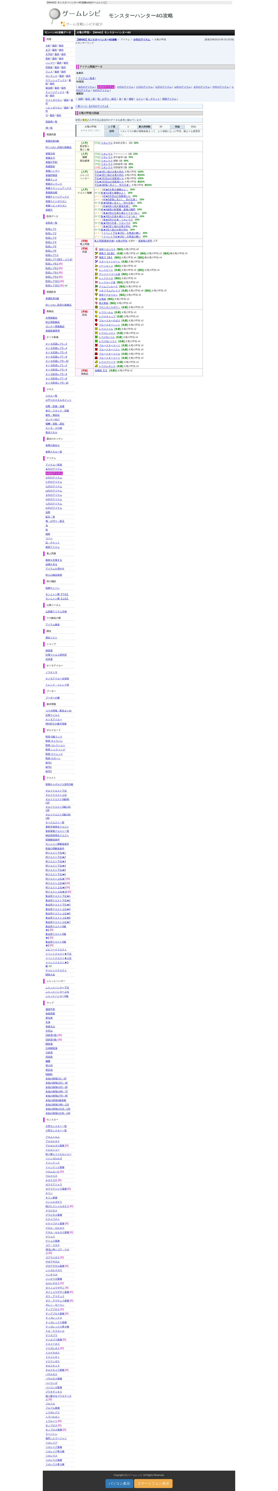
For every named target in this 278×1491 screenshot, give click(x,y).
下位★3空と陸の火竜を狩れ (109, 171)
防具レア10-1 (53, 281)
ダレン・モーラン (55, 1305)
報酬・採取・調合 (55, 423)
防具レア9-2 (52, 277)
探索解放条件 (53, 839)
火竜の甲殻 (121, 240)
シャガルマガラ (54, 1270)
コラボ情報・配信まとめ (58, 710)
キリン (49, 1193)
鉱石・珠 (90, 99)
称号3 (49, 771)
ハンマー (50, 62)
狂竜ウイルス (53, 715)
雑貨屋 (49, 650)
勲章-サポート (53, 758)
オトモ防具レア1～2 (56, 365)
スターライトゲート (109, 261)
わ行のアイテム (101, 90)
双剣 (48, 58)
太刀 (48, 50)
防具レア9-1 (52, 272)
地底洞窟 (50, 1013)
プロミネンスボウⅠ (109, 307)
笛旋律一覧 (51, 121)
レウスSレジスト (108, 341)
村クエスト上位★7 (56, 878)
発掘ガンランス (54, 184)
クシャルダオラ (54, 1202)
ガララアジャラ (54, 1184)
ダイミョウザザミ (55, 1287)
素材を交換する (54, 560)
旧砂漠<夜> (52, 1039)
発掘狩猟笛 (51, 175)
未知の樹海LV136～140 (58, 1113)
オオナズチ (51, 1180)
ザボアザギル (53, 1261)
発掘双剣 (50, 166)
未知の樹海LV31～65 (57, 1087)
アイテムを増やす (55, 568)
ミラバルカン (53, 1416)
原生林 (49, 1018)
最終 (54, 45)
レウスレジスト (107, 333)
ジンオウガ (51, 1274)
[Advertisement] (155, 53)
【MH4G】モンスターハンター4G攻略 (96, 39)
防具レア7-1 (52, 255)
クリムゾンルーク (108, 286)
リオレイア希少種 (55, 1451)
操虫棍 (49, 88)
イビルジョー (53, 1150)
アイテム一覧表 (86, 78)
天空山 (49, 1030)
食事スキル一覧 (54, 451)
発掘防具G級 (52, 298)
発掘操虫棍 (51, 192)
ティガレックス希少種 (57, 1326)
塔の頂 (49, 1065)
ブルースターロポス (109, 320)
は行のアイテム (182, 87)
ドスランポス (53, 1361)
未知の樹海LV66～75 (57, 1091)
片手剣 (49, 54)
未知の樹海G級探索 (56, 1100)
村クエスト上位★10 (56, 891)
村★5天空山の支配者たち (117, 196)
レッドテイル (106, 278)
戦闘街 (49, 1074)
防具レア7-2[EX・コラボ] (59, 259)
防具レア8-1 (52, 263)
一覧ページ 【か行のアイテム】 (92, 106)
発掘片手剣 (51, 162)
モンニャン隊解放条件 (57, 844)
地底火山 (50, 1026)
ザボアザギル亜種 (55, 1266)
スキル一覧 (51, 395)
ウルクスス (51, 1176)
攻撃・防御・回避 (55, 406)
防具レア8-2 (52, 268)
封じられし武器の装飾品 (58, 147)
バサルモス (51, 1374)
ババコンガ (51, 1383)
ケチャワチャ (53, 1219)
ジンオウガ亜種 (54, 1279)
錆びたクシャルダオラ (57, 1206)
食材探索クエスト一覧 (57, 831)
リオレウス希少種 (55, 1464)
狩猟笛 (49, 67)
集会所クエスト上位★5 (58, 913)
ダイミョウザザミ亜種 (57, 1292)
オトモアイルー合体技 (57, 678)
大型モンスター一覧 (56, 1126)
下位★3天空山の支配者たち (109, 178)
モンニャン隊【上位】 (57, 598)
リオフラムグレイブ (109, 290)
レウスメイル (106, 329)
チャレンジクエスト (56, 970)
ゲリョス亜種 (53, 1241)
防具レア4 (51, 242)
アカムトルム (53, 1137)
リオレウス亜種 (54, 1460)
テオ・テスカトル (55, 1331)
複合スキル (51, 432)
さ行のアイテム (125, 87)
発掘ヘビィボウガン (56, 205)
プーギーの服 (53, 697)
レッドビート (106, 270)
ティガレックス (54, 1318)
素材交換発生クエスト (57, 826)
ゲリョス (50, 1236)
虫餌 (80, 99)
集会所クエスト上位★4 (58, 909)
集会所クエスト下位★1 (58, 896)
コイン (139, 99)
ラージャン (51, 1434)
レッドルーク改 (107, 282)
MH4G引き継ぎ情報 (56, 723)
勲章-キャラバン (54, 741)
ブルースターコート (109, 358)
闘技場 (49, 1044)
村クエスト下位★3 (56, 861)
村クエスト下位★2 (56, 857)
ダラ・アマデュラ (55, 1296)
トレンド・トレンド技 (57, 684)
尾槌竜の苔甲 (145, 240)
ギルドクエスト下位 (56, 790)
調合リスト (51, 637)
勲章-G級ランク (54, 736)
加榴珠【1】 (101, 370)
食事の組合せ (53, 445)
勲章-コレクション (55, 745)
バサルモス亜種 (54, 1378)
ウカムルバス (53, 1171)
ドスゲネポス (53, 1352)
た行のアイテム (144, 87)
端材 (131, 99)
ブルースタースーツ (109, 345)
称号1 (49, 762)
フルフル (50, 1403)
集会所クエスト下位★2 (58, 900)
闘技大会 (50, 974)
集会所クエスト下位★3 (58, 904)
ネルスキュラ (53, 1365)
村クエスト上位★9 (56, 887)
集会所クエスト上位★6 (58, 917)
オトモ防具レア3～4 (56, 369)
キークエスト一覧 (55, 822)
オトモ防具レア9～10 (57, 382)
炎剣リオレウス (107, 249)
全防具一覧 (51, 222)
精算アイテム (169, 99)
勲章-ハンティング (55, 749)
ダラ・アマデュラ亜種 (57, 1300)
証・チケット (153, 99)
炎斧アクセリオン (108, 295)
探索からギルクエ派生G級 (59, 784)
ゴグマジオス (53, 1257)
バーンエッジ (106, 266)
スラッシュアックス (56, 80)
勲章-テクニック (54, 754)
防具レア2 (51, 233)
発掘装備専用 (53, 330)
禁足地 (49, 1070)
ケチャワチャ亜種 (55, 1223)
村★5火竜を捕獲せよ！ (115, 189)
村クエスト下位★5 (56, 870)
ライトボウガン (54, 100)
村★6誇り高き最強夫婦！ (117, 206)
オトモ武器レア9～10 (57, 361)
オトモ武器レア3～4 (56, 348)
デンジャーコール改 (109, 274)
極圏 (48, 1061)
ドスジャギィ (53, 1357)
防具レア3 (51, 238)
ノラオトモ (51, 672)
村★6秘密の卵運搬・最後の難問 (118, 209)
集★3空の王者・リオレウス (118, 219)
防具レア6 (51, 250)
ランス (49, 71)
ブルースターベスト (109, 349)
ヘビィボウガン (54, 107)
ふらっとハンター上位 (57, 991)
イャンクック (53, 1162)
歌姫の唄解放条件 (55, 848)
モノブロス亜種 (54, 1429)
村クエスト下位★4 (56, 865)
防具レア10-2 (53, 285)
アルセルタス (53, 1141)
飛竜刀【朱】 (106, 257)
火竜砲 (102, 299)
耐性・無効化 (53, 415)
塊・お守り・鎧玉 (106, 99)
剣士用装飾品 (53, 322)
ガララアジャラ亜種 (56, 1188)
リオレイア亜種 (54, 1447)
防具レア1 (51, 229)
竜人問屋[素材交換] (104, 240)
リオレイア (51, 1442)
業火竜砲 (103, 303)
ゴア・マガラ (53, 1245)
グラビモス (51, 1210)
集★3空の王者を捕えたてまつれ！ (121, 213)
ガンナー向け (53, 419)
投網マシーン (53, 588)
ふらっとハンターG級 (57, 996)
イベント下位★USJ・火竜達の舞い (122, 233)
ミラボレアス (53, 1412)
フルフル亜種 (53, 1408)
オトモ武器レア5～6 (56, 352)
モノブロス (51, 1425)
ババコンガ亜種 (54, 1387)
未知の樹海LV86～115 (57, 1104)
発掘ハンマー (53, 171)
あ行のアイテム (86, 87)
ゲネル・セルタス (55, 1228)
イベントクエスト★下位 (58, 953)
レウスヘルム (106, 312)
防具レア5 (51, 246)
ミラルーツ (51, 1421)
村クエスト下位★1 (56, 852)
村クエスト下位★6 (56, 874)
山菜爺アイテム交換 (56, 611)
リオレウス (107, 143)
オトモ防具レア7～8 (56, 378)
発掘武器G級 (52, 141)
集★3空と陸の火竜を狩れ (117, 226)
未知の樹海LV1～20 (56, 1078)
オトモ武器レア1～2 (56, 343)
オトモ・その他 (54, 428)
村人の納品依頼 (54, 575)
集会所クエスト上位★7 (58, 922)
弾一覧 (49, 128)
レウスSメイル (107, 337)
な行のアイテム (163, 87)
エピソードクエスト (56, 949)
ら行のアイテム (54, 503)
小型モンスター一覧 (56, 1130)
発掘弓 (49, 210)
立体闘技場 (51, 1048)
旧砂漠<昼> (52, 1035)
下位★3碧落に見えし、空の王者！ (112, 185)
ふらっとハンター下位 (57, 987)
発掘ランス (51, 179)
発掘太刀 (50, 157)
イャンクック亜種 (55, 1167)
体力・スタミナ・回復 (57, 410)
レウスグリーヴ (107, 362)
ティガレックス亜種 (56, 1322)
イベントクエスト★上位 (58, 958)
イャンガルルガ (54, 1158)
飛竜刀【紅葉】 (107, 253)
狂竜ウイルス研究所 (56, 654)
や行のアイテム (220, 87)
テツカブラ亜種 (54, 1339)
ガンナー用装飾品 (55, 326)
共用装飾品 (51, 317)
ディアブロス (53, 1309)
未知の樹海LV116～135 (58, 1109)
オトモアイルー (54, 719)
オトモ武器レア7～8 (56, 356)
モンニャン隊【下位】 (57, 594)
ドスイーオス (53, 1344)
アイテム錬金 (53, 624)
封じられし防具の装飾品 (58, 305)
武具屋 (49, 659)
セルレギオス (53, 1283)
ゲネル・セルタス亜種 (57, 1232)
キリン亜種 (51, 1197)
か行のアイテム (142, 39)
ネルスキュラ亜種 (55, 1370)
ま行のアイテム (201, 87)
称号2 (49, 767)
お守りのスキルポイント (58, 400)
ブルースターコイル (109, 353)
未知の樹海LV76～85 (57, 1095)
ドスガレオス (53, 1348)
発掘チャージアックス (57, 196)
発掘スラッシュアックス (58, 188)
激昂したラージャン (56, 1438)
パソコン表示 (119, 1484)
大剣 (48, 45)
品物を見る (51, 564)
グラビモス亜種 (54, 1215)
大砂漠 (49, 1052)
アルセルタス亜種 (55, 1145)
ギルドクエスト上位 (56, 795)
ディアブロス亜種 (55, 1313)
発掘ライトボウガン (56, 201)
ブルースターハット (109, 325)
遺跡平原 (50, 1009)
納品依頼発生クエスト (57, 835)
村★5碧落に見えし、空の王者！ (120, 199)
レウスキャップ (107, 316)
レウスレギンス (107, 366)
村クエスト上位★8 (56, 883)
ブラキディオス (54, 1391)
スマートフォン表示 (153, 1484)
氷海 (48, 1022)
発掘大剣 (50, 153)
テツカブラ (51, 1335)
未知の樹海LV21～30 (57, 1083)
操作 (61, 45)
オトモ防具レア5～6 (56, 374)
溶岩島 (49, 1056)
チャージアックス (55, 92)
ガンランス (51, 76)
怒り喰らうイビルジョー (58, 1154)
